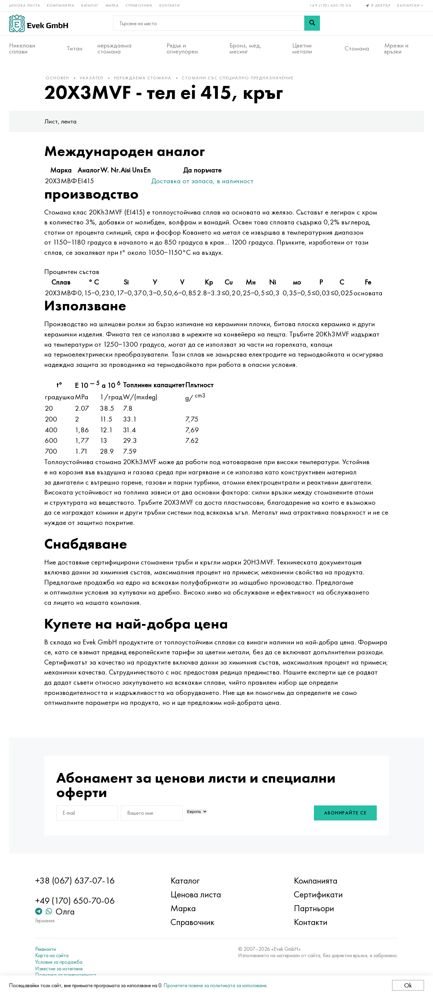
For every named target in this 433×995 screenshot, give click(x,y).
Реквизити (45, 949)
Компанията (60, 5)
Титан (74, 48)
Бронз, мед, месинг (245, 48)
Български (410, 5)
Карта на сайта (52, 955)
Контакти (169, 5)
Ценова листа (24, 5)
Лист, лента (60, 121)
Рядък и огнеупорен (182, 48)
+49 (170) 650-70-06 (331, 5)
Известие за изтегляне (59, 968)
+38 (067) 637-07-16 (75, 880)
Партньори (314, 908)
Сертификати (318, 894)
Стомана (357, 48)
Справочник (138, 5)
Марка (112, 5)
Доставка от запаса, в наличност (202, 180)
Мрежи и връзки (396, 48)
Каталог (90, 5)
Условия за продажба (58, 962)
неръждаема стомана (114, 48)
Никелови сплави (22, 48)
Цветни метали (302, 48)
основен (57, 78)
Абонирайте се (345, 813)
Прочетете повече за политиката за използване (215, 985)
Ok (408, 985)
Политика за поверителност (65, 975)
